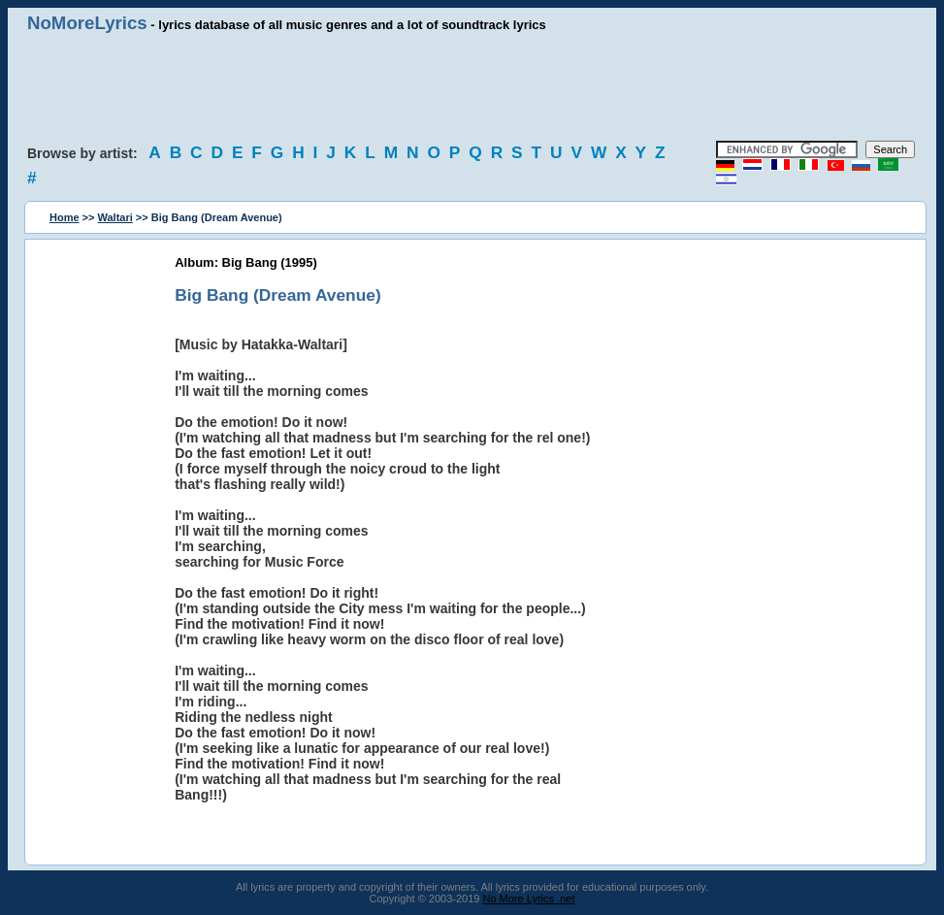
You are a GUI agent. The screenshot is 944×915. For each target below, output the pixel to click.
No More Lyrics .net (529, 898)
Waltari (115, 217)
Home (64, 217)
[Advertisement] (472, 87)
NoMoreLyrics (87, 23)
